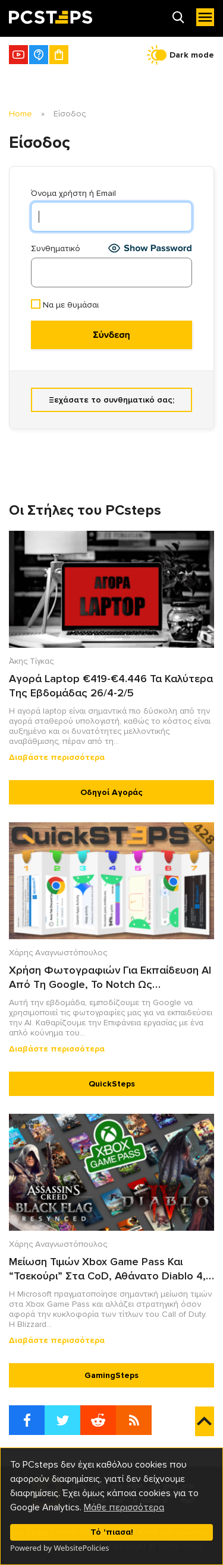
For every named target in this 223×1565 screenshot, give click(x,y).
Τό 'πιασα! (111, 1532)
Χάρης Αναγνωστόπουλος (58, 953)
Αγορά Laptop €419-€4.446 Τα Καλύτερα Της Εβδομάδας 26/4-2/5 (111, 685)
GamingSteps (111, 1375)
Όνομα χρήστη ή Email (73, 193)
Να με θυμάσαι (65, 304)
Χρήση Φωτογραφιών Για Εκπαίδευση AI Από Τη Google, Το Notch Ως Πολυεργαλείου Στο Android (110, 977)
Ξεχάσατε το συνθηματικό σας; (111, 400)
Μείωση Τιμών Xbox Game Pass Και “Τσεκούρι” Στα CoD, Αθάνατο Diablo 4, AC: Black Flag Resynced (107, 1269)
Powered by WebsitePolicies (59, 1547)
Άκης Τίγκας (31, 661)
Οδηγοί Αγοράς (111, 792)
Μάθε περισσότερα (124, 1507)
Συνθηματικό (55, 248)
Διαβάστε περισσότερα (57, 757)
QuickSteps (112, 1084)
